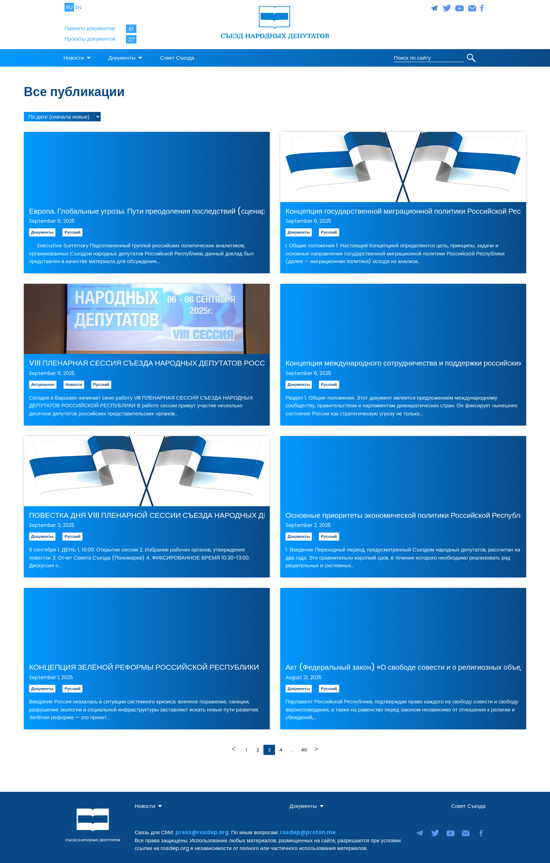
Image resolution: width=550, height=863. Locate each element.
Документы (121, 55)
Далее (315, 746)
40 (304, 747)
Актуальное (42, 382)
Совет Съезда (177, 55)
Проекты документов (90, 38)
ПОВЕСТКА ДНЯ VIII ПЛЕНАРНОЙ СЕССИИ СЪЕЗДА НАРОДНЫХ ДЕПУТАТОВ (146, 513)
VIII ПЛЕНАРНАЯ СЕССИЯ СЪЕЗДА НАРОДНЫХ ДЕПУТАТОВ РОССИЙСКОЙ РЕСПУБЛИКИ (146, 360)
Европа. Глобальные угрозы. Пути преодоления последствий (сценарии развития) (146, 208)
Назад (234, 746)
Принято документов (90, 28)
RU (69, 7)
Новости (73, 55)
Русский (72, 230)
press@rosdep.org (202, 830)
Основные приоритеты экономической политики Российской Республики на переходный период (403, 513)
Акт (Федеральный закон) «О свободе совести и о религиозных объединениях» (403, 665)
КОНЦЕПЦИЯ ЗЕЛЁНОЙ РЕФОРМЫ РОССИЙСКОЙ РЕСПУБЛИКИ (144, 665)
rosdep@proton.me (308, 830)
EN (78, 7)
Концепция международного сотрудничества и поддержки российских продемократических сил (403, 360)
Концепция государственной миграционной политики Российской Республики (403, 208)
